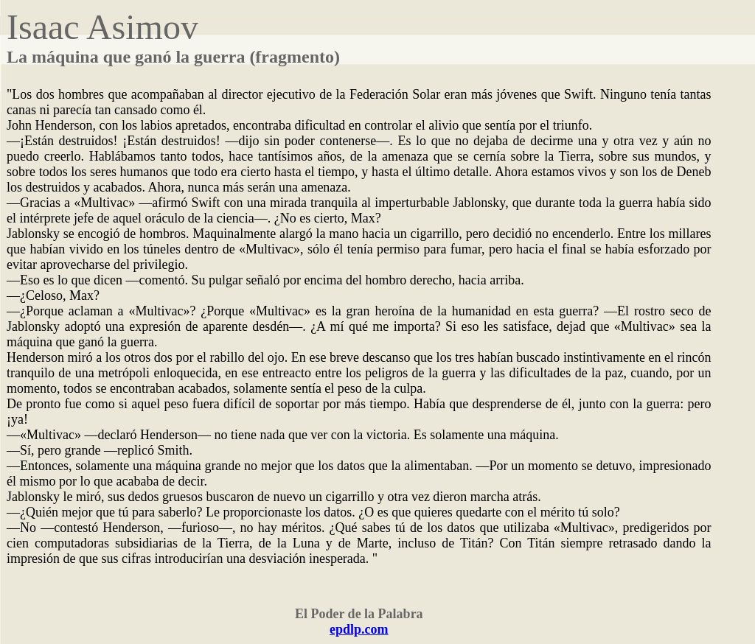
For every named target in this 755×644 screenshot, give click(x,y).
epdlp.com (359, 629)
